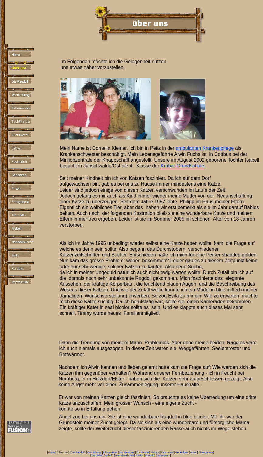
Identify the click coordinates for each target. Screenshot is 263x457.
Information (110, 452)
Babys (155, 452)
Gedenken (181, 452)
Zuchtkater (142, 452)
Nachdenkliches (124, 455)
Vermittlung (94, 452)
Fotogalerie (206, 452)
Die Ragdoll (77, 452)
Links (139, 455)
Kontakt (150, 455)
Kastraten (167, 452)
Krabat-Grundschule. (183, 165)
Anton (193, 452)
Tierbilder (96, 455)
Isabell (109, 455)
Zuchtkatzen (126, 452)
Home (51, 452)
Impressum (163, 455)
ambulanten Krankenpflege (205, 148)
